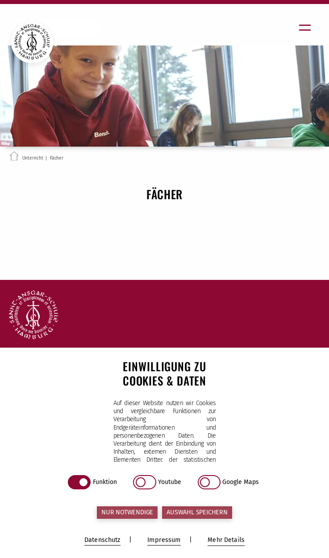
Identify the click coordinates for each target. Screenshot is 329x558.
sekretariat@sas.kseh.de (70, 449)
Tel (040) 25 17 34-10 (63, 409)
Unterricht (32, 158)
